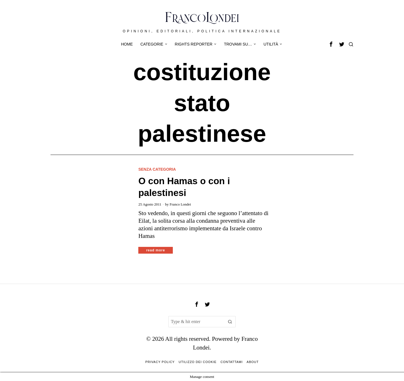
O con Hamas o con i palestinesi (184, 187)
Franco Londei (180, 204)
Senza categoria (157, 169)
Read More (155, 250)
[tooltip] (331, 44)
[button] (230, 321)
